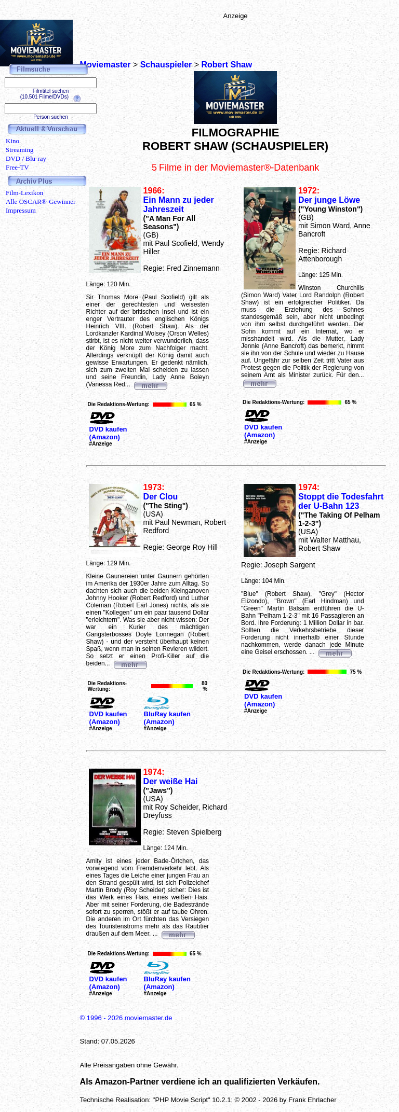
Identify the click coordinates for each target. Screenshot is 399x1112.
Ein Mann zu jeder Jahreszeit (178, 205)
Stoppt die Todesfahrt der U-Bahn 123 (340, 501)
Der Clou (160, 496)
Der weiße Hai (170, 781)
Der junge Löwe (329, 200)
